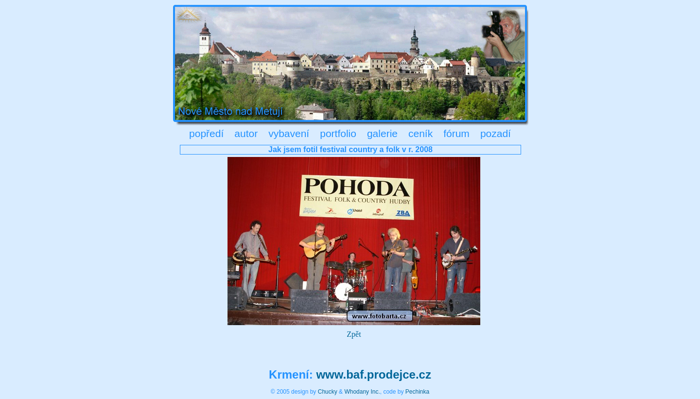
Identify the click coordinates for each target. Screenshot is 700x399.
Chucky (327, 391)
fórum (456, 133)
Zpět (354, 334)
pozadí (495, 133)
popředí (206, 133)
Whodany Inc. (362, 391)
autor (246, 133)
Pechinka (417, 391)
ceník (420, 133)
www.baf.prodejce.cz (373, 374)
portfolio (338, 133)
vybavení (288, 133)
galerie (382, 133)
